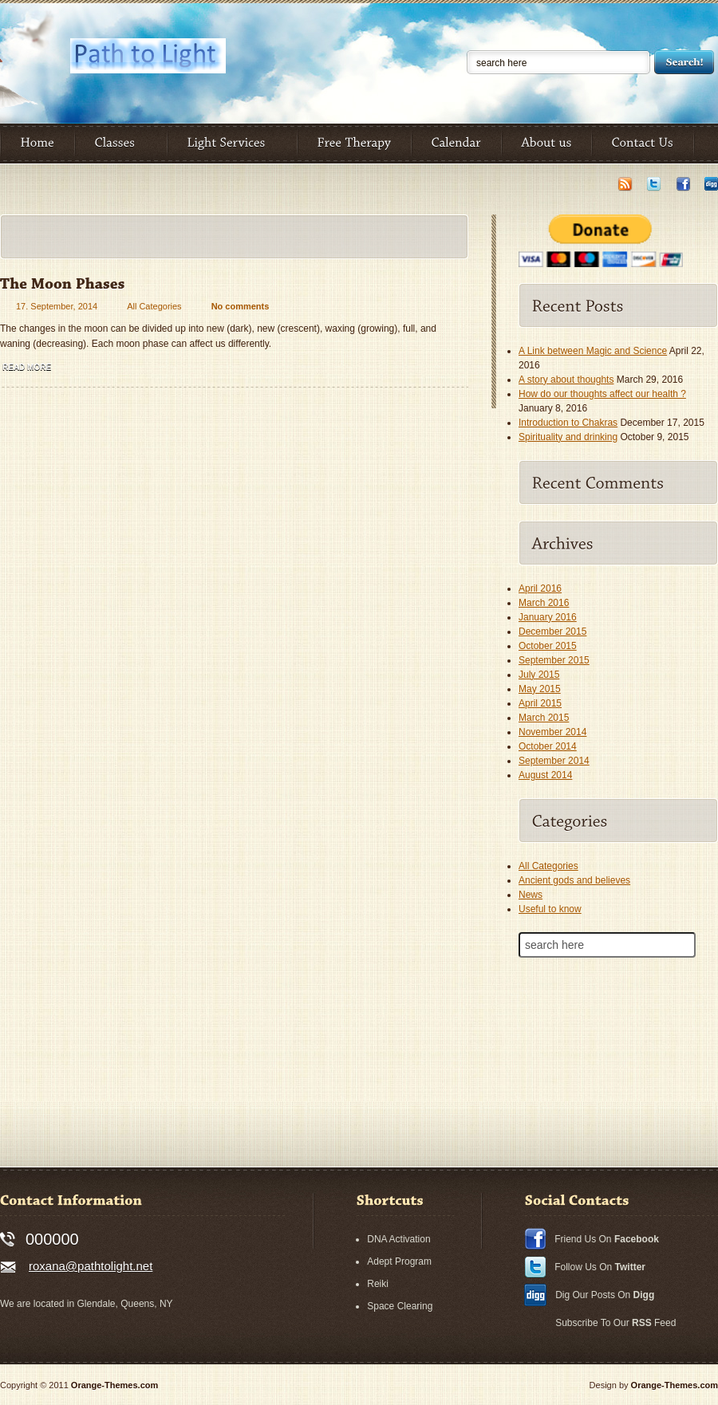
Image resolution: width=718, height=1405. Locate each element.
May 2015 (540, 689)
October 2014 (548, 746)
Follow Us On (599, 1267)
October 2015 (548, 645)
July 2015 (539, 674)
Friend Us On (606, 1239)
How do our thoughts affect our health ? (602, 393)
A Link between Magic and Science (593, 350)
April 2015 (540, 703)
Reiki (378, 1283)
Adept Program (399, 1261)
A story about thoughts (566, 379)
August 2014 (545, 775)
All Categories (154, 306)
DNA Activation (398, 1239)
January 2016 (548, 617)
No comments (240, 306)
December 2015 (552, 631)
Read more (26, 367)
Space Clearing (399, 1306)
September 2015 (554, 660)
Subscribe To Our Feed (615, 1322)
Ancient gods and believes (574, 880)
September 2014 (554, 760)
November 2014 (552, 732)
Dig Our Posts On (604, 1295)
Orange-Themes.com (114, 1385)
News (530, 894)
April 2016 (540, 588)
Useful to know (550, 909)
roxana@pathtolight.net (90, 1266)
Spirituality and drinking (568, 437)
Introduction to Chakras (568, 422)
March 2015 (544, 717)
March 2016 (544, 602)
